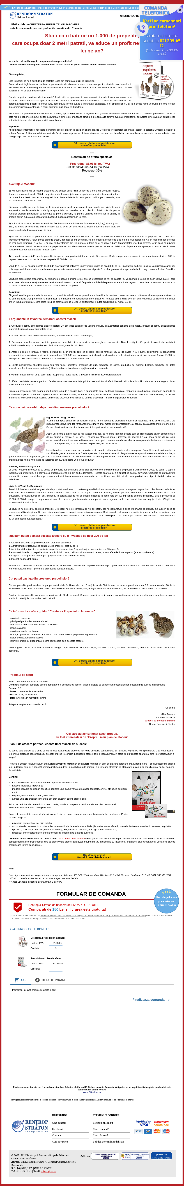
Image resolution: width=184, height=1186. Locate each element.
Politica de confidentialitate (108, 1141)
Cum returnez (60, 1141)
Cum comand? (101, 1129)
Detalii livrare (50, 980)
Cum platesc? (100, 1135)
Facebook (57, 1129)
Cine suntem (59, 1123)
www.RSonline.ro (92, 1092)
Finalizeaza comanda (151, 1000)
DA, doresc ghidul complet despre (94, 143)
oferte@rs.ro (48, 1171)
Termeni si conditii (103, 1123)
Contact (56, 1135)
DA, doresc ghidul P (91, 856)
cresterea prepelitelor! (94, 145)
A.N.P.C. (85, 1156)
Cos (20, 980)
